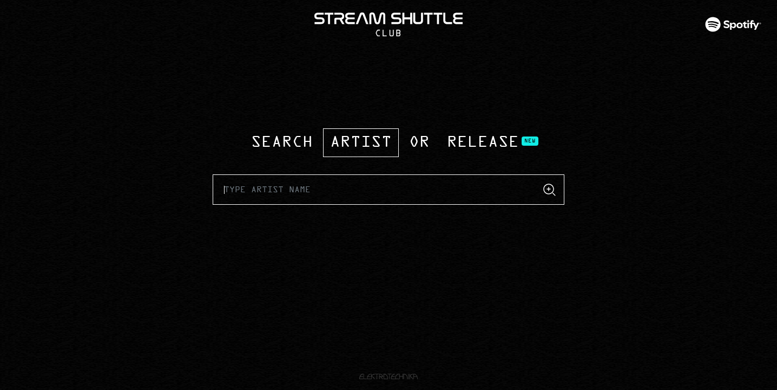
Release (483, 142)
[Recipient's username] (374, 189)
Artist (361, 142)
